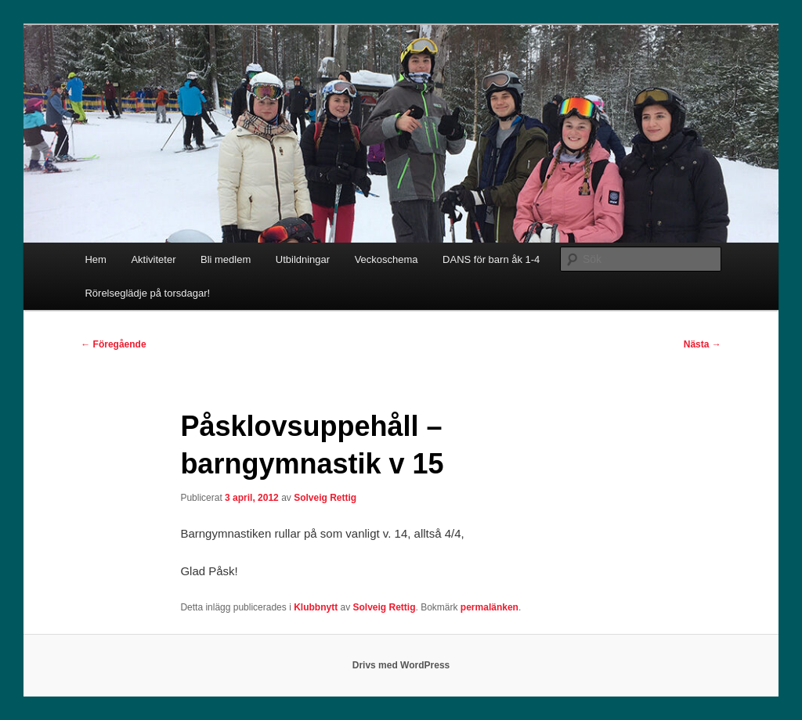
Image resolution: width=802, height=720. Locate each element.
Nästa (702, 344)
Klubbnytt (316, 607)
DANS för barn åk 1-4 (491, 259)
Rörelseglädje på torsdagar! (147, 293)
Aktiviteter (153, 259)
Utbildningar (303, 259)
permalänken (489, 607)
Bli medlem (225, 259)
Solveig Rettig (325, 497)
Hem (95, 259)
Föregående (113, 344)
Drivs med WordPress (401, 665)
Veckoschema (386, 259)
